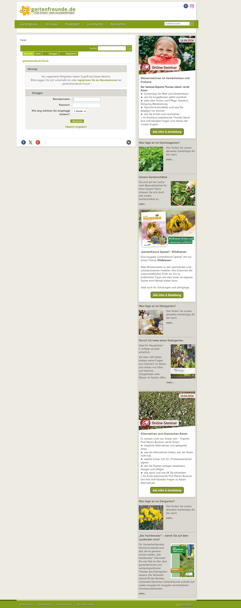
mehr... (142, 593)
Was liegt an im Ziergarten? (157, 501)
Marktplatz (72, 24)
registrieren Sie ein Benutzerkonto (97, 80)
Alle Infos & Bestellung (167, 295)
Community (95, 24)
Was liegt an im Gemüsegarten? (159, 142)
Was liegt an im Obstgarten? (157, 306)
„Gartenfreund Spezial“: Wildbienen (164, 252)
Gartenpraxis (29, 24)
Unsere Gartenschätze (153, 177)
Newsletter (118, 24)
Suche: (93, 48)
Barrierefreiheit (86, 604)
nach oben (187, 604)
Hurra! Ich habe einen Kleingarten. (161, 340)
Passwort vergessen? (76, 126)
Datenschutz (45, 604)
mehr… (170, 159)
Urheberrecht (64, 604)
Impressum (26, 604)
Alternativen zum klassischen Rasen (164, 433)
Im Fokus (51, 24)
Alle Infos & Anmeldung (167, 131)
